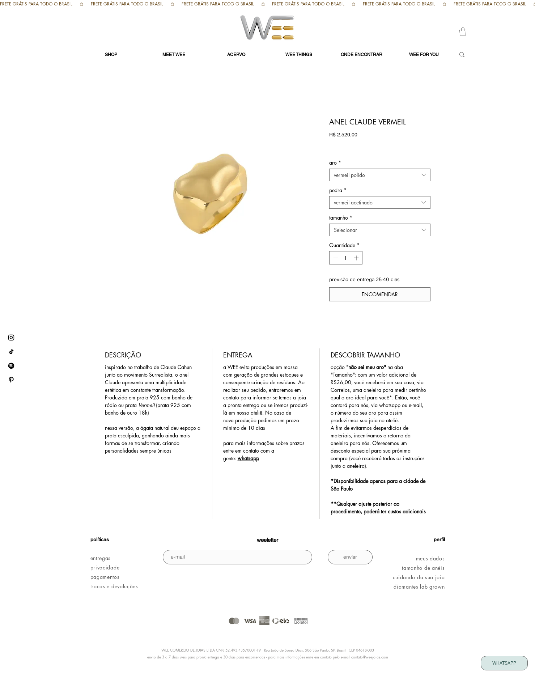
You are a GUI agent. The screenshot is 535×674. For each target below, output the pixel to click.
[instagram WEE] (11, 338)
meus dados (430, 558)
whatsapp (248, 458)
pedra (338, 190)
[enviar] (350, 557)
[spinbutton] (345, 257)
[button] (462, 31)
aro (335, 163)
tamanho (340, 218)
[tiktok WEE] (11, 352)
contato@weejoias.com (369, 657)
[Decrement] (334, 257)
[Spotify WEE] (11, 366)
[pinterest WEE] (11, 380)
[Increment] (356, 257)
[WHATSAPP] (504, 663)
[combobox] (379, 175)
